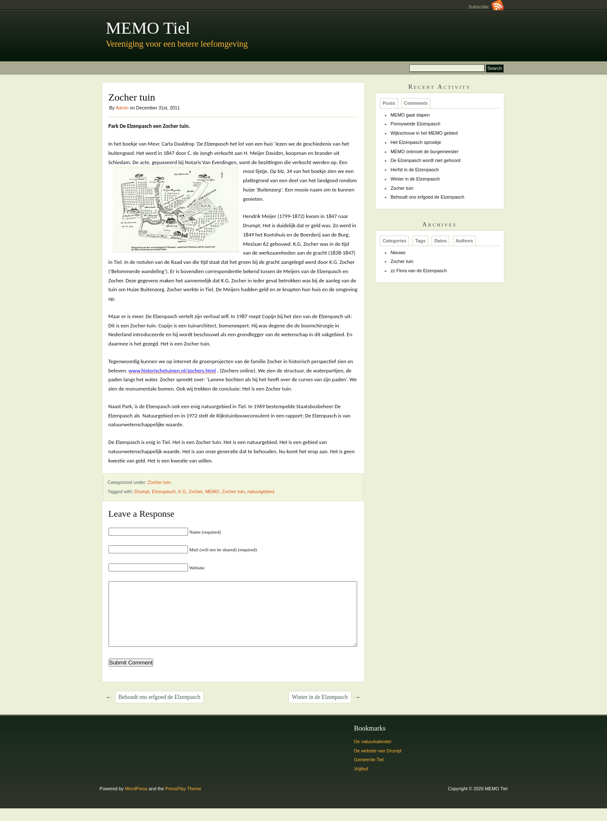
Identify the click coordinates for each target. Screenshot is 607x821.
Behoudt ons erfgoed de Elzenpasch (160, 710)
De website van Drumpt (378, 763)
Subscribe (486, 6)
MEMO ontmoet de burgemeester (424, 151)
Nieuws (398, 252)
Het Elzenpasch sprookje (415, 142)
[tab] (389, 103)
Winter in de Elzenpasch (320, 710)
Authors (464, 241)
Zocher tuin (159, 482)
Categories (394, 241)
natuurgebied (260, 491)
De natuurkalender (373, 754)
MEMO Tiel (148, 28)
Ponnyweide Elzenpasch (415, 123)
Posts (389, 103)
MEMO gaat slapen (409, 114)
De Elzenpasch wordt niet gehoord (425, 160)
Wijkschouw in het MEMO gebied (424, 133)
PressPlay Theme (183, 801)
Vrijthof (361, 781)
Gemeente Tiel (369, 772)
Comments (415, 103)
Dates (440, 241)
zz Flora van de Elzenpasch (418, 270)
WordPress (136, 801)
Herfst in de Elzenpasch (414, 169)
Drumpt (142, 491)
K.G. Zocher (190, 491)
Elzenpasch (163, 491)
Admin (122, 107)
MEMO (212, 491)
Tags (420, 241)
